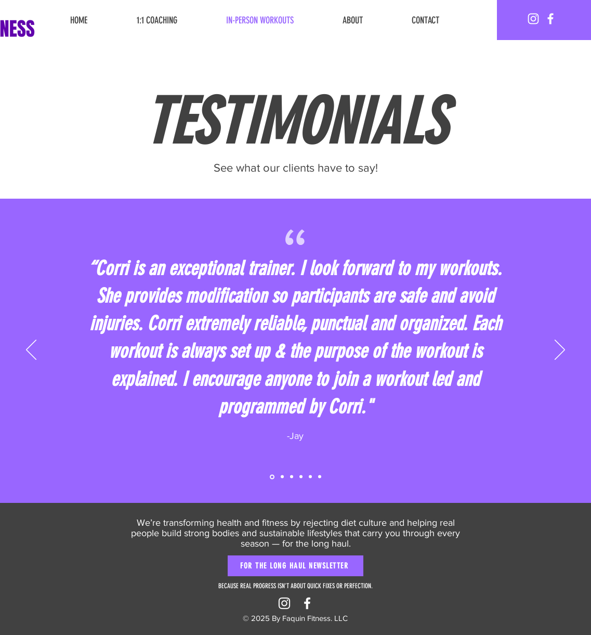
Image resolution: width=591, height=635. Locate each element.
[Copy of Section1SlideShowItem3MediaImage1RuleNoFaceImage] (310, 476)
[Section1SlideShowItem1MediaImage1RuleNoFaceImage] (272, 476)
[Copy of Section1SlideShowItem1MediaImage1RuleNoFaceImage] (282, 476)
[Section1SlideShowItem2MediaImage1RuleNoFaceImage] (291, 476)
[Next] (560, 350)
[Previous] (31, 350)
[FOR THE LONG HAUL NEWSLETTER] (295, 565)
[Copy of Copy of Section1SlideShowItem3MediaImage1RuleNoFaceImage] (319, 476)
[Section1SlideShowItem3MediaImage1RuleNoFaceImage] (301, 476)
